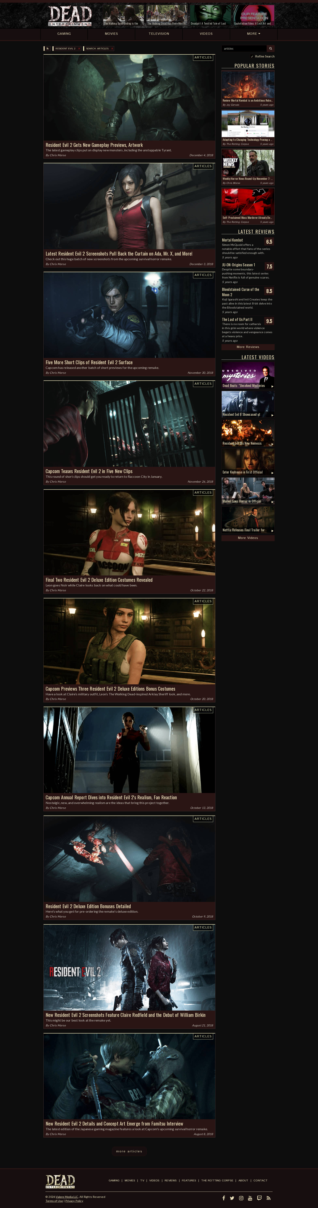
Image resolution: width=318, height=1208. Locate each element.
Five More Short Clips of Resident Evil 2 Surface (89, 362)
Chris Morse (58, 155)
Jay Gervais (232, 105)
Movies (130, 1181)
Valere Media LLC (67, 1196)
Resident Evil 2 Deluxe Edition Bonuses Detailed (88, 906)
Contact (261, 1181)
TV (142, 1181)
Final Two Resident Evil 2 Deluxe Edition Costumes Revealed (99, 579)
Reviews (171, 1181)
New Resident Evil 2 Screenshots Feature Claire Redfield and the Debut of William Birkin (125, 1014)
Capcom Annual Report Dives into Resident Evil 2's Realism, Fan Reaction (111, 797)
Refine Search (265, 56)
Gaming (114, 1181)
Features (189, 1181)
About (243, 1181)
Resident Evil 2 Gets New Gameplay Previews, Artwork (94, 144)
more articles (129, 1151)
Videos (154, 1181)
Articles (203, 57)
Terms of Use (54, 1201)
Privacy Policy (74, 1201)
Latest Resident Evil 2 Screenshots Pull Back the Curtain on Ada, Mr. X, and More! (119, 253)
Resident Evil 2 (65, 48)
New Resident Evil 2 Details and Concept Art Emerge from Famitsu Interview (114, 1123)
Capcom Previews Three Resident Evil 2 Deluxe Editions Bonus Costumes (110, 688)
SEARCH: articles (97, 48)
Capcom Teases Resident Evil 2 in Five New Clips (89, 471)
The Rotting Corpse (237, 144)
